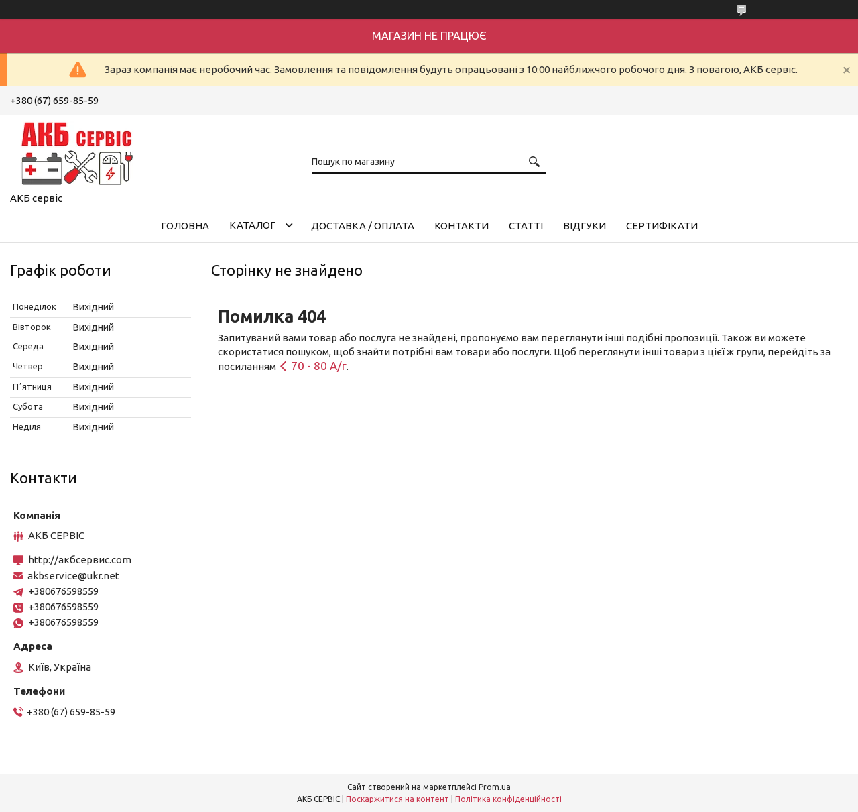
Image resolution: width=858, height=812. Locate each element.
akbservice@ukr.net (73, 575)
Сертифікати (662, 225)
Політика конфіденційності (508, 799)
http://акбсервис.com (79, 559)
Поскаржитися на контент (397, 799)
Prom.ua (495, 786)
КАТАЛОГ (252, 225)
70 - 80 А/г (319, 365)
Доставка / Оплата (362, 225)
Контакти (461, 225)
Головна (185, 225)
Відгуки (584, 225)
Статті (526, 225)
